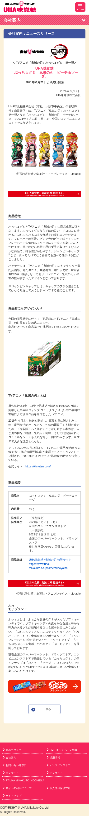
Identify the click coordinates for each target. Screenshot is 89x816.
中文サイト (55, 772)
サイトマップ (12, 795)
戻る (48, 709)
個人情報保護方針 (58, 788)
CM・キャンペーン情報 (62, 749)
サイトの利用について (17, 788)
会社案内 (12, 20)
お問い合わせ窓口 (15, 765)
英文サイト (11, 772)
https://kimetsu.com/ (38, 466)
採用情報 (53, 757)
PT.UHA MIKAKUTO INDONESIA (23, 780)
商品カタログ (12, 749)
